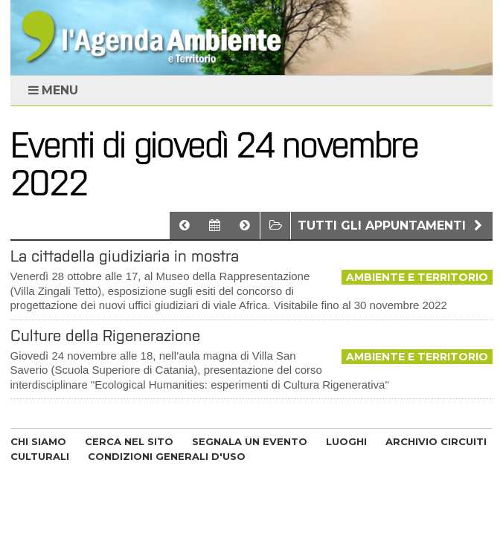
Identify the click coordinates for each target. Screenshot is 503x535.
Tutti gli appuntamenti (392, 225)
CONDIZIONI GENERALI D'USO (167, 456)
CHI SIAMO (38, 441)
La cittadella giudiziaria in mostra (124, 256)
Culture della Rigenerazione (105, 335)
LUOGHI (346, 441)
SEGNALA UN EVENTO (249, 441)
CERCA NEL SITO (129, 441)
